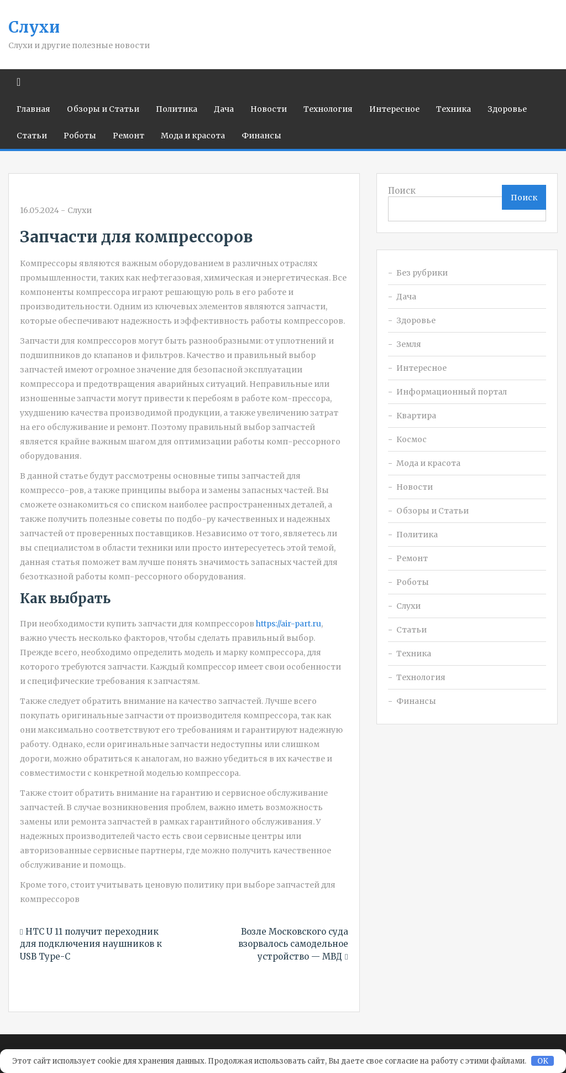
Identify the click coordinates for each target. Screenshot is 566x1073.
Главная (33, 109)
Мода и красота (193, 136)
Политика (176, 109)
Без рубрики (422, 273)
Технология (328, 109)
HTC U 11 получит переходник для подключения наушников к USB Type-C (91, 944)
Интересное (394, 109)
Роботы (80, 136)
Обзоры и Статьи (103, 109)
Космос (411, 439)
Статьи (32, 136)
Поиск (402, 190)
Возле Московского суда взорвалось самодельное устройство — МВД (293, 944)
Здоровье (507, 109)
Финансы (261, 136)
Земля (408, 344)
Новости (268, 109)
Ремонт (128, 136)
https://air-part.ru (288, 624)
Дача (224, 109)
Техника (453, 109)
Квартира (416, 416)
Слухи (34, 27)
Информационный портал (451, 392)
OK (542, 1061)
